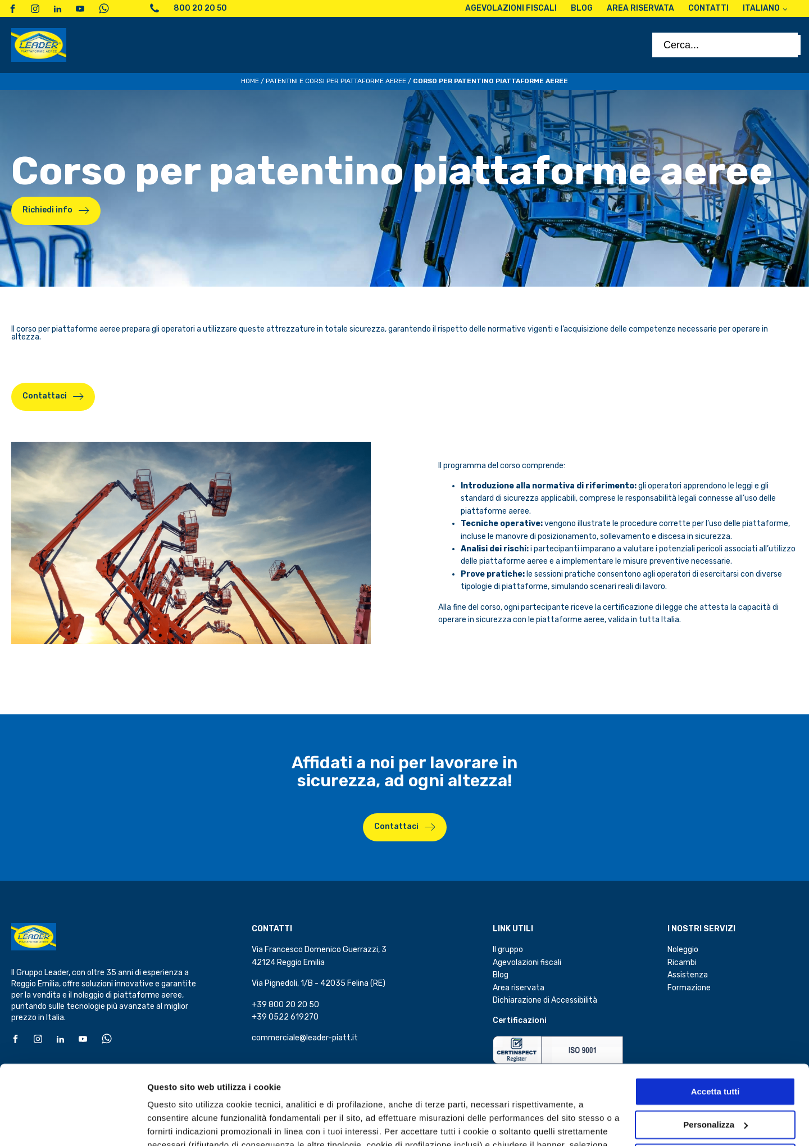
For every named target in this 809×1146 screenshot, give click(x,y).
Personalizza (173, 1124)
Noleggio (682, 949)
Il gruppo (508, 949)
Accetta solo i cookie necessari (715, 1078)
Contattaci (396, 826)
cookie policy (419, 1093)
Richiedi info (47, 210)
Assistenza (687, 975)
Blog (500, 975)
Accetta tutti (715, 1012)
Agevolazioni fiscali (527, 962)
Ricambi (682, 962)
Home (250, 81)
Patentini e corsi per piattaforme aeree (336, 81)
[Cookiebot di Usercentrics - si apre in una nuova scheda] (73, 1124)
